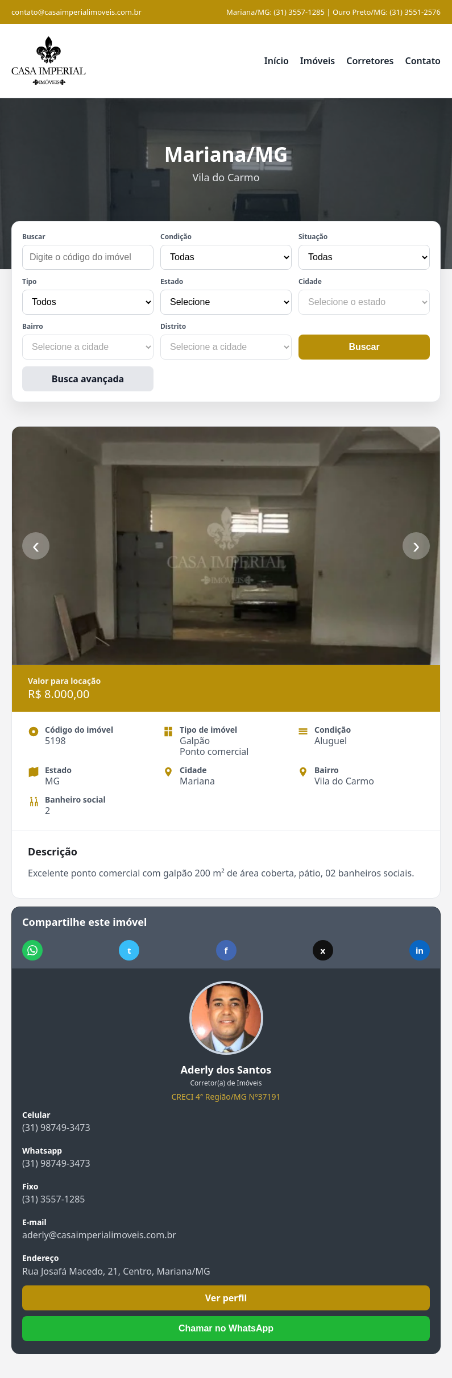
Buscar (33, 236)
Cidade (310, 281)
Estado (171, 281)
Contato (423, 61)
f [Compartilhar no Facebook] (226, 950)
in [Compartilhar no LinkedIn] (420, 950)
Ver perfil (226, 1298)
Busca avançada (88, 379)
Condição (176, 236)
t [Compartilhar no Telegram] (129, 950)
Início (276, 61)
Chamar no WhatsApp (226, 1328)
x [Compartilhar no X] (322, 950)
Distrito (173, 326)
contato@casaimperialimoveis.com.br (76, 12)
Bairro (32, 326)
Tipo (29, 281)
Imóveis (317, 61)
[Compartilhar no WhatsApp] (32, 950)
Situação (312, 236)
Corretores (369, 61)
